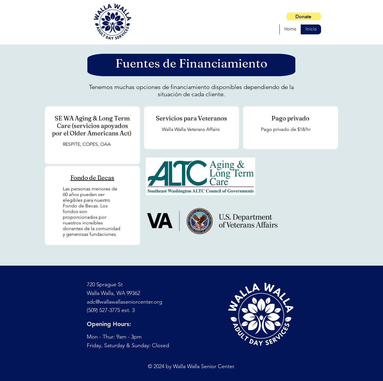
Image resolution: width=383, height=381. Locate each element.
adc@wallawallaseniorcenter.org (124, 302)
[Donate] (303, 16)
